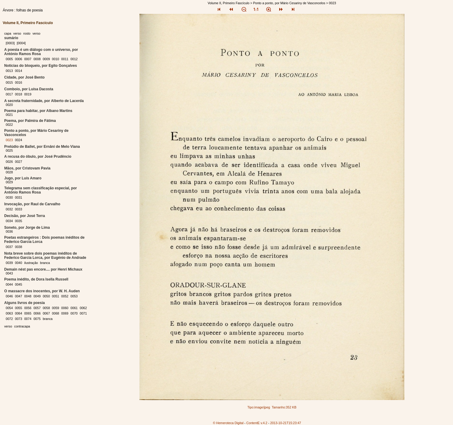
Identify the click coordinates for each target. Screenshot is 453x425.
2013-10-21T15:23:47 (285, 423)
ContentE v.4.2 (256, 423)
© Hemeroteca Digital (228, 423)
